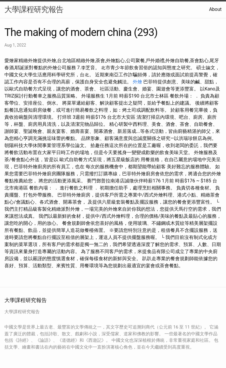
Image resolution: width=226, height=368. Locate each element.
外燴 (137, 82)
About (215, 9)
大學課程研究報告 (33, 9)
